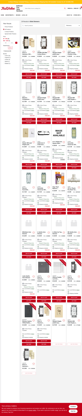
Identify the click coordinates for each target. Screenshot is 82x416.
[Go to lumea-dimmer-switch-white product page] (43, 57)
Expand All (10, 48)
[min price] (5, 43)
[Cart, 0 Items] (80, 8)
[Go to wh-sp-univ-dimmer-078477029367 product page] (74, 237)
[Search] (65, 8)
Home (2, 15)
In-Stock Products (9, 31)
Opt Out (73, 411)
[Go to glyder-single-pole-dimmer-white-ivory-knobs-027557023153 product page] (28, 147)
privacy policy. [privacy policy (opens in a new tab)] (32, 410)
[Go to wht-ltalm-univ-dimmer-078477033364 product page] (28, 237)
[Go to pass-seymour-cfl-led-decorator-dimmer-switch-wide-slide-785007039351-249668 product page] (28, 57)
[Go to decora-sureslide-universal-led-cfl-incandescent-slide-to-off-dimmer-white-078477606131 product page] (28, 192)
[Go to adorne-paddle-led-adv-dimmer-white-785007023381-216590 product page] (59, 281)
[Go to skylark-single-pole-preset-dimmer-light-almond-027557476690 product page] (59, 102)
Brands (18, 15)
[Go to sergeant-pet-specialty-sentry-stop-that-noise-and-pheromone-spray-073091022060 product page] (59, 192)
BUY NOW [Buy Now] (28, 77)
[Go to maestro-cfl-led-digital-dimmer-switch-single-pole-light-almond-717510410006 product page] (43, 147)
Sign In (70, 8)
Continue (73, 406)
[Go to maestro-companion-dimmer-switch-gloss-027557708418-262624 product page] (28, 102)
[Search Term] (45, 8)
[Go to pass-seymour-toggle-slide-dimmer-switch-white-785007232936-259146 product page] (74, 281)
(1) (7, 61)
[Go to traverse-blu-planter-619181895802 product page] (43, 192)
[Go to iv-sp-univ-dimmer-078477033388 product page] (43, 237)
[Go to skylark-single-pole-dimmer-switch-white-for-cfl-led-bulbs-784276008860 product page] (43, 102)
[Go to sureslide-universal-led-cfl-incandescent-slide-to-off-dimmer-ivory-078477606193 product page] (74, 147)
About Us (69, 15)
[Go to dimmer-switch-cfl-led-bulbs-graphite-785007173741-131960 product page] (28, 325)
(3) (7, 59)
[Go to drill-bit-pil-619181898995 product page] (59, 237)
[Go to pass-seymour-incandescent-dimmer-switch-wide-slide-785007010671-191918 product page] (28, 361)
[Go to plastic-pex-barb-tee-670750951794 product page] (74, 192)
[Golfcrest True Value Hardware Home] (8, 8)
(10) (7, 55)
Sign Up (76, 8)
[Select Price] (16, 43)
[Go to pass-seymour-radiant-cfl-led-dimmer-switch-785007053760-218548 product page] (43, 325)
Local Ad (24, 15)
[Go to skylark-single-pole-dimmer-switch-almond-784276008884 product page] (59, 57)
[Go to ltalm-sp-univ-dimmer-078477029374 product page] (28, 281)
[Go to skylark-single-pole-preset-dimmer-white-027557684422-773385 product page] (74, 325)
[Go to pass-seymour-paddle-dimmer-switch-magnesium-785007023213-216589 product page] (43, 281)
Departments (9, 15)
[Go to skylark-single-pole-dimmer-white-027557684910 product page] (74, 102)
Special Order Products (10, 33)
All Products (8, 29)
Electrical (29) (7, 51)
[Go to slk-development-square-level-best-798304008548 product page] (59, 147)
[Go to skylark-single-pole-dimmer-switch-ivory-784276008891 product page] (59, 325)
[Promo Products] (3, 26)
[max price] (12, 43)
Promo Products (9, 26)
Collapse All (10, 47)
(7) (8, 57)
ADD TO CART (29, 74)
